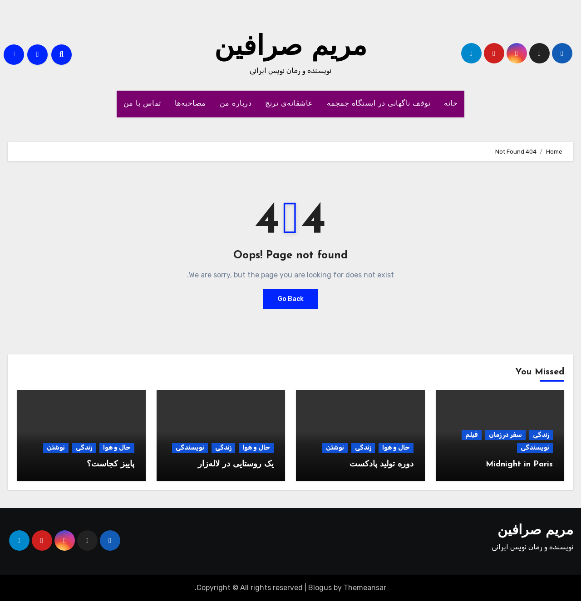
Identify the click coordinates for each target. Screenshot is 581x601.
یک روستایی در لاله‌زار (236, 464)
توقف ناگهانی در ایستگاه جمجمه (379, 103)
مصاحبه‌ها (190, 103)
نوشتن (335, 447)
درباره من (236, 103)
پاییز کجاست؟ (110, 464)
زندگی (541, 435)
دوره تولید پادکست (382, 464)
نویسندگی (535, 447)
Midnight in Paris (519, 464)
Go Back (291, 299)
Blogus (320, 587)
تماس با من (142, 103)
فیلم (471, 435)
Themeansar (365, 587)
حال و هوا (396, 447)
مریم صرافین (290, 48)
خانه (451, 103)
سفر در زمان (505, 435)
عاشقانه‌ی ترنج (289, 103)
